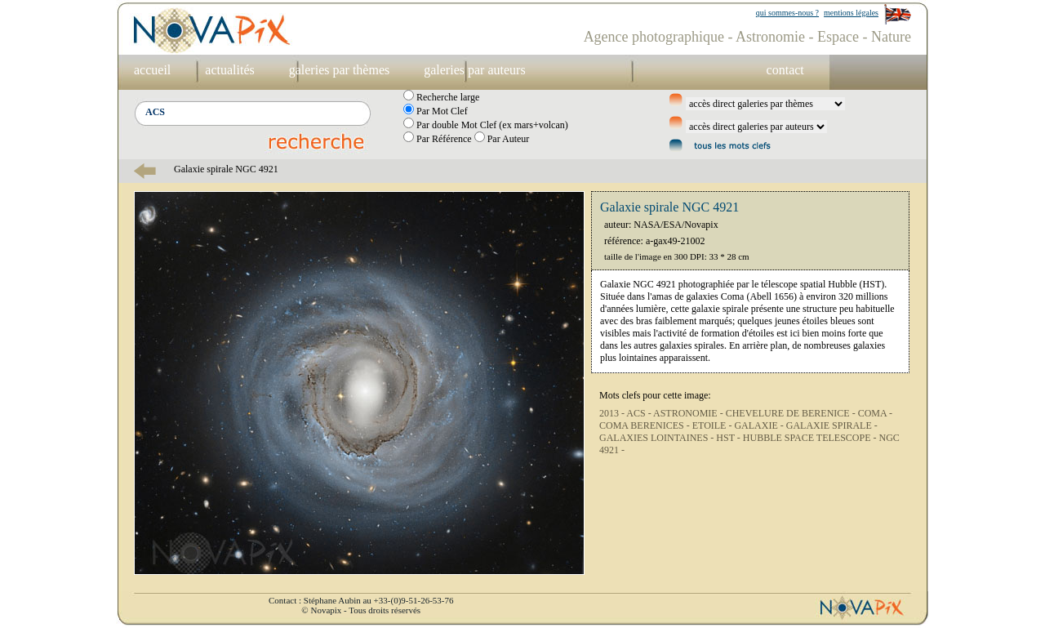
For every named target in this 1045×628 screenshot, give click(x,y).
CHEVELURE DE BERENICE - (792, 413)
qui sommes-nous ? (787, 12)
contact (785, 70)
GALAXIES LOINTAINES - (657, 437)
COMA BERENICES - (645, 425)
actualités (229, 70)
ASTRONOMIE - (689, 413)
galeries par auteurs (474, 70)
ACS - (639, 413)
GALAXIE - (759, 425)
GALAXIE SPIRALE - (832, 425)
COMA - (875, 413)
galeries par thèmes (339, 70)
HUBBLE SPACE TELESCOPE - (811, 437)
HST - (729, 437)
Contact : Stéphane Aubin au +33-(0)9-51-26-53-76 (361, 600)
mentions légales (851, 12)
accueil (152, 70)
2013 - (612, 413)
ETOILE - (713, 425)
